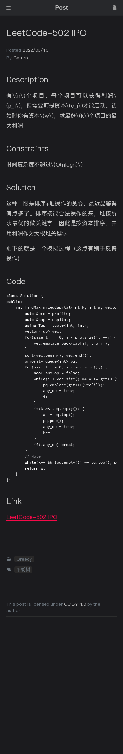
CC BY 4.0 (75, 604)
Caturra (21, 57)
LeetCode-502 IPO (31, 517)
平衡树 (23, 569)
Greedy (24, 559)
